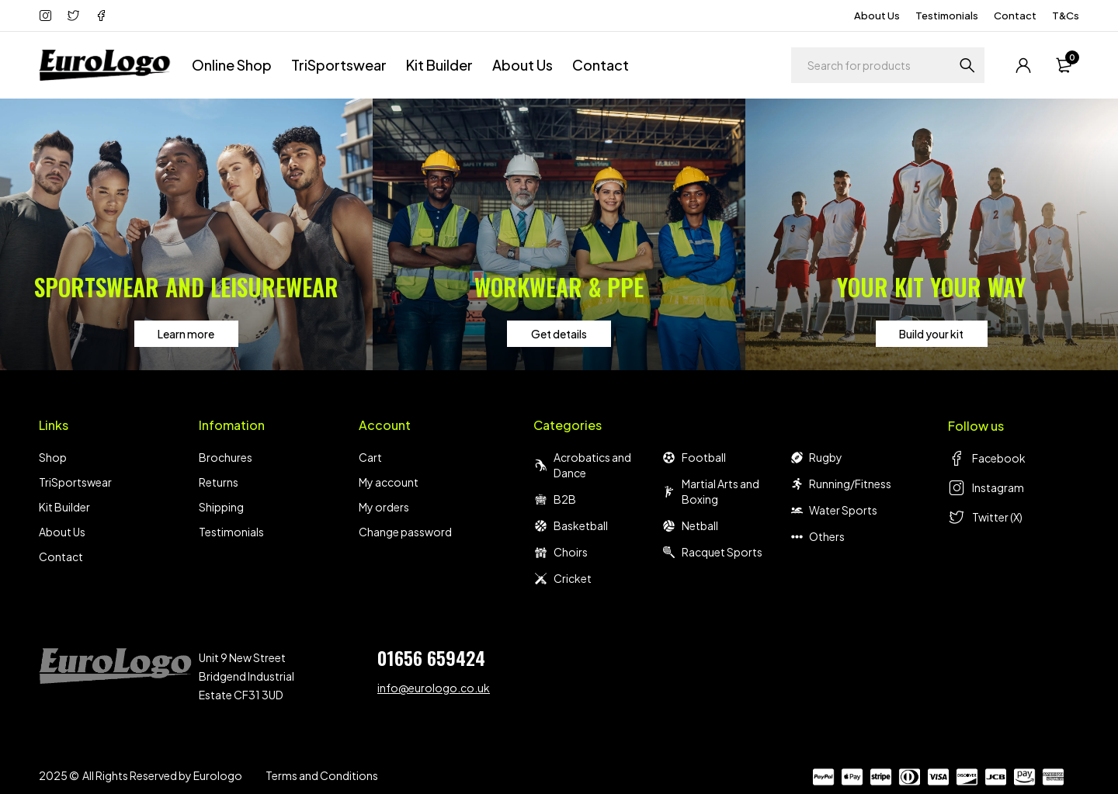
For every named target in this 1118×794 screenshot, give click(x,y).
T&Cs (1065, 15)
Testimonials (946, 15)
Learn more (186, 334)
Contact (1015, 15)
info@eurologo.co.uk (433, 688)
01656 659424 (431, 657)
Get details (559, 334)
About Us (877, 15)
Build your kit (931, 334)
